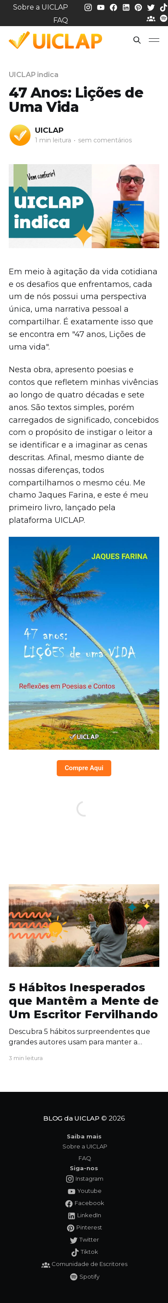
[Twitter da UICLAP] (152, 7)
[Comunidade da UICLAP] (152, 18)
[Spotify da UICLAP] (163, 18)
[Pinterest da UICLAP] (139, 7)
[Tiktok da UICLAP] (163, 7)
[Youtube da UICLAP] (101, 7)
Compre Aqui (84, 768)
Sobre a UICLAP (40, 7)
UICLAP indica (33, 75)
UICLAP (49, 130)
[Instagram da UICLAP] (89, 7)
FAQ (60, 20)
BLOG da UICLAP (71, 1118)
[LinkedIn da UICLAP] (127, 7)
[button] (137, 40)
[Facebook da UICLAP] (114, 7)
